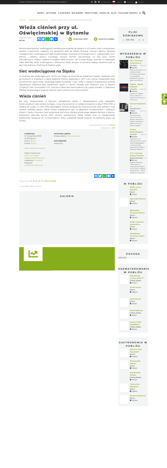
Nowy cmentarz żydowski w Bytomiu (137, 224)
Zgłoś (112, 125)
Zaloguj (139, 2)
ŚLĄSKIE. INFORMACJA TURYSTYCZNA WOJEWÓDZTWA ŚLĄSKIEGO (43, 2)
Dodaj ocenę (50, 181)
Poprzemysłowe (73, 136)
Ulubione (128, 2)
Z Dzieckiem (64, 13)
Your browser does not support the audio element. (133, 40)
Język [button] (119, 2)
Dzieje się (105, 13)
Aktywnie (51, 13)
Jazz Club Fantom (138, 199)
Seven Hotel (135, 287)
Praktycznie (91, 13)
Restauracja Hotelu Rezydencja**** (136, 375)
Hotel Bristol (135, 299)
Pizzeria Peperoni (138, 396)
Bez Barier (77, 13)
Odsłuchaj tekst (78, 39)
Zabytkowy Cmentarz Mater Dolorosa (137, 235)
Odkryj (41, 13)
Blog (114, 13)
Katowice (122, 257)
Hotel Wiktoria (136, 310)
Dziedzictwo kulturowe (33, 165)
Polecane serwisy (128, 13)
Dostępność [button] (105, 2)
